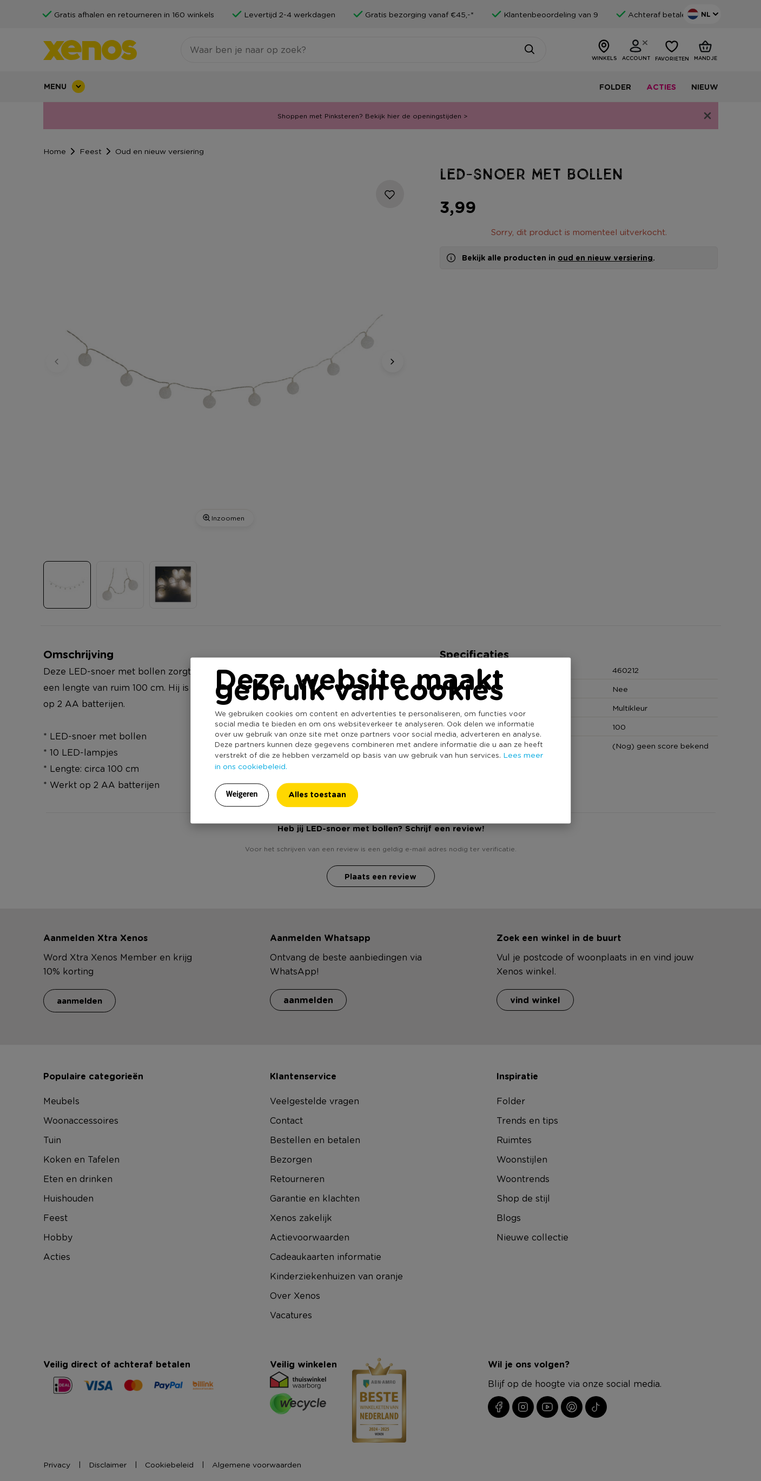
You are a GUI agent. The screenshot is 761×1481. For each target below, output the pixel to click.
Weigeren (242, 794)
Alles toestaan (317, 795)
